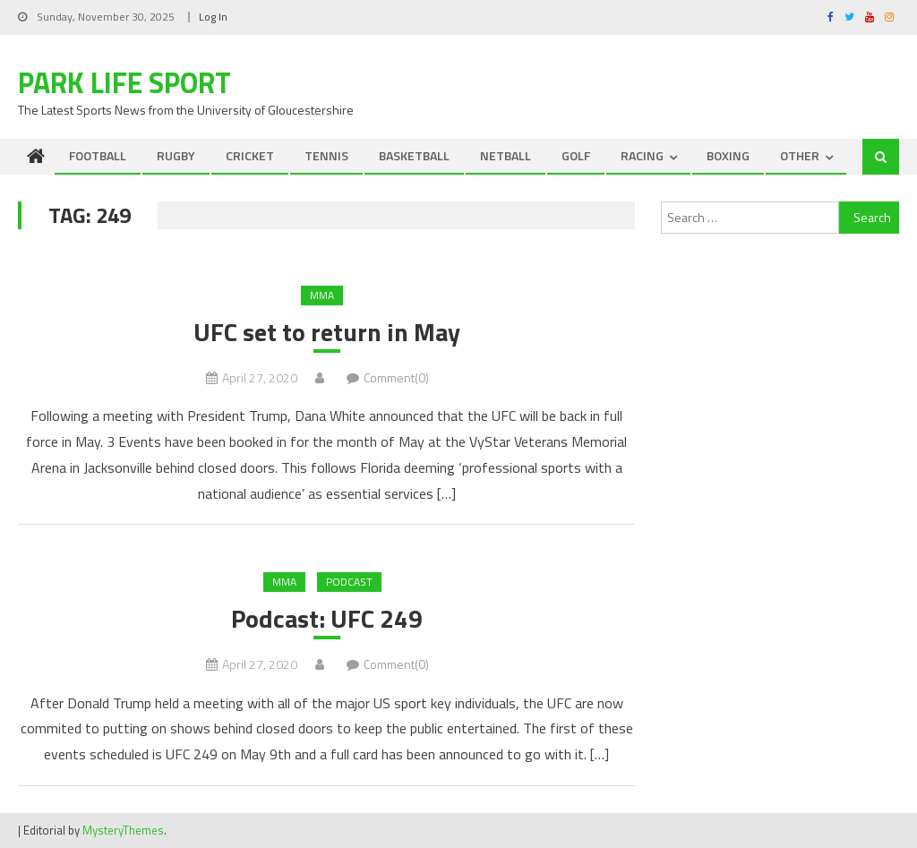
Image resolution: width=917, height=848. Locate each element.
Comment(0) (396, 377)
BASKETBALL (414, 155)
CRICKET (250, 155)
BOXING (728, 155)
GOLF (575, 155)
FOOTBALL (97, 155)
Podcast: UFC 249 (327, 619)
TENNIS (326, 155)
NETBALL (505, 155)
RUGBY (176, 155)
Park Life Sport (124, 82)
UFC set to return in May (326, 332)
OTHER (799, 155)
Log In (213, 16)
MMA (322, 295)
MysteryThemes (123, 830)
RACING (642, 155)
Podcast (349, 581)
